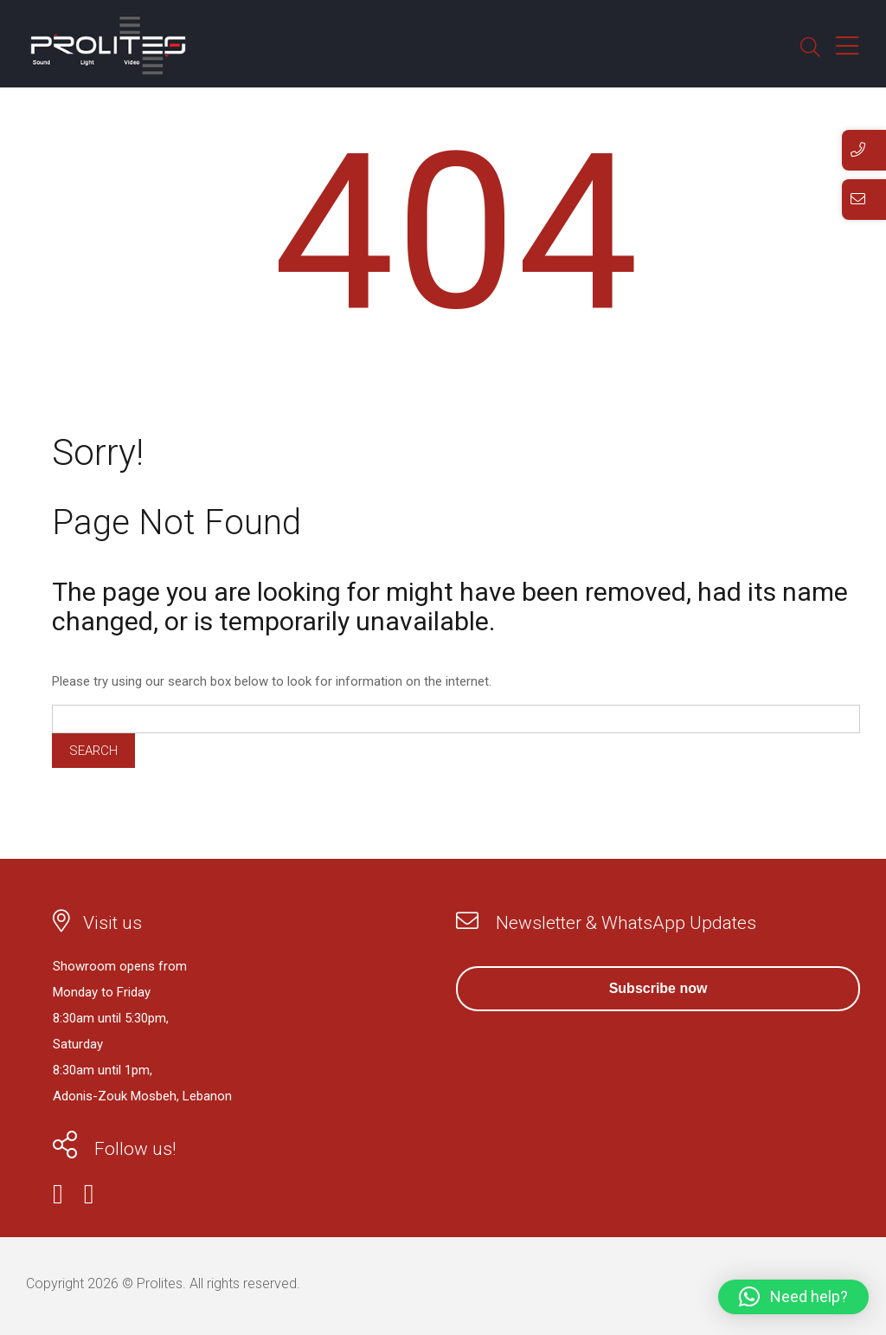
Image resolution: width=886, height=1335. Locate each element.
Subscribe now (658, 988)
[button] (793, 1297)
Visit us (112, 923)
